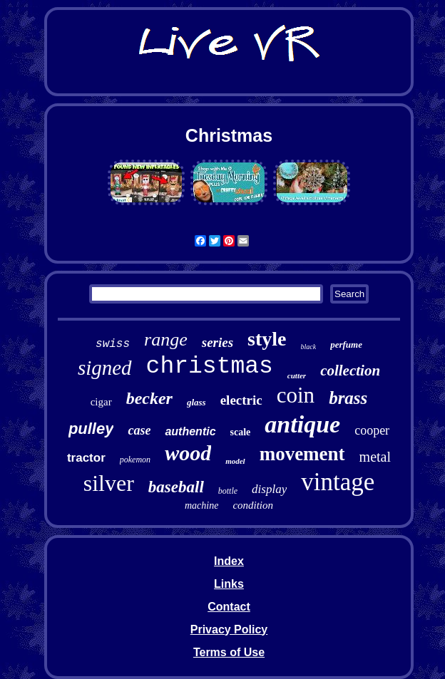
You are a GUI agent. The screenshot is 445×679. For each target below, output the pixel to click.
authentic (190, 431)
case (139, 430)
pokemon (135, 460)
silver (108, 483)
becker (149, 398)
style (266, 339)
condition (252, 505)
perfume (346, 344)
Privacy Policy (229, 629)
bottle (227, 491)
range (166, 339)
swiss (113, 344)
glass (196, 402)
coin (295, 395)
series (217, 342)
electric (241, 400)
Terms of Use (229, 652)
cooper (371, 430)
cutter (296, 375)
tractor (86, 458)
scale (240, 432)
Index (229, 561)
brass (348, 398)
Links (229, 584)
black (309, 347)
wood (188, 453)
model (235, 461)
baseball (176, 487)
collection (350, 370)
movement (302, 454)
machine (201, 505)
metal (375, 457)
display (269, 489)
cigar (101, 402)
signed (105, 367)
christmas (209, 366)
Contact (229, 607)
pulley (91, 428)
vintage (337, 482)
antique (302, 424)
